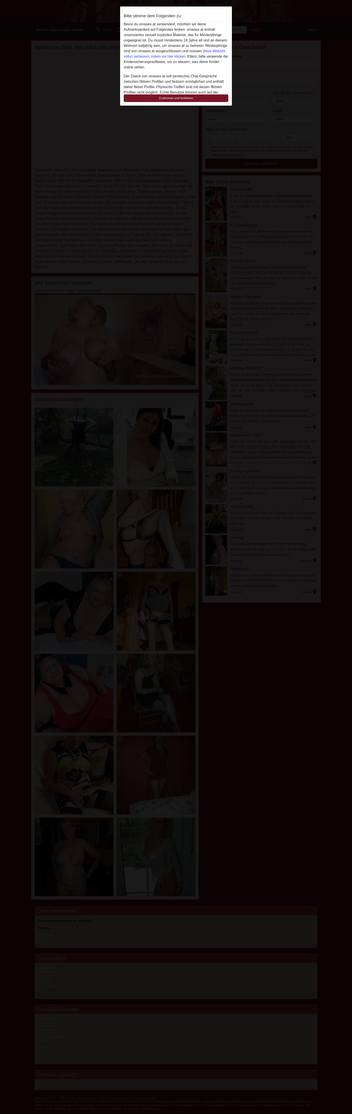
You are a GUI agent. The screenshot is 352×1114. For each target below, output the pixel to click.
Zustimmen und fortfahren (176, 98)
